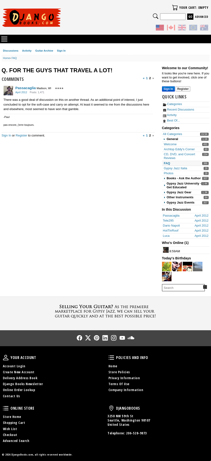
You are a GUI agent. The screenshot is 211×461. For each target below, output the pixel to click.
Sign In (61, 50)
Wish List (10, 429)
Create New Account (18, 372)
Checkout (10, 434)
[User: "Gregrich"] (167, 276)
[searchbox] (183, 287)
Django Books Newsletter (23, 384)
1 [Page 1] (147, 78)
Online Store (6, 408)
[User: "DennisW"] (197, 266)
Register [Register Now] (183, 89)
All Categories (172, 134)
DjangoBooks (111, 408)
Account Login (14, 366)
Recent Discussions (178, 109)
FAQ (167, 163)
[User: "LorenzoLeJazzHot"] (167, 266)
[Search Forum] (205, 287)
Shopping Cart (14, 422)
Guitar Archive (44, 50)
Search (155, 16)
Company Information (125, 390)
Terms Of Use (118, 384)
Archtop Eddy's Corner (179, 149)
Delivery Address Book (20, 378)
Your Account (6, 357)
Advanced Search (16, 440)
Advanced (201, 17)
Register (21, 135)
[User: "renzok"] (177, 266)
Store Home (12, 416)
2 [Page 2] (150, 78)
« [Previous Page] (144, 78)
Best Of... (171, 120)
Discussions (11, 50)
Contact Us (11, 396)
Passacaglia (25, 88)
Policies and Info (111, 357)
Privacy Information (124, 378)
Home (112, 366)
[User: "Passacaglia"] (8, 90)
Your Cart (175, 7)
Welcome (170, 144)
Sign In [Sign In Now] (168, 89)
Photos (168, 173)
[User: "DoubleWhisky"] (166, 250)
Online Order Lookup (19, 390)
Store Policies (119, 372)
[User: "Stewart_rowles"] (187, 266)
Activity (27, 50)
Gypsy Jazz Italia (175, 168)
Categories (172, 104)
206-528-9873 (136, 433)
